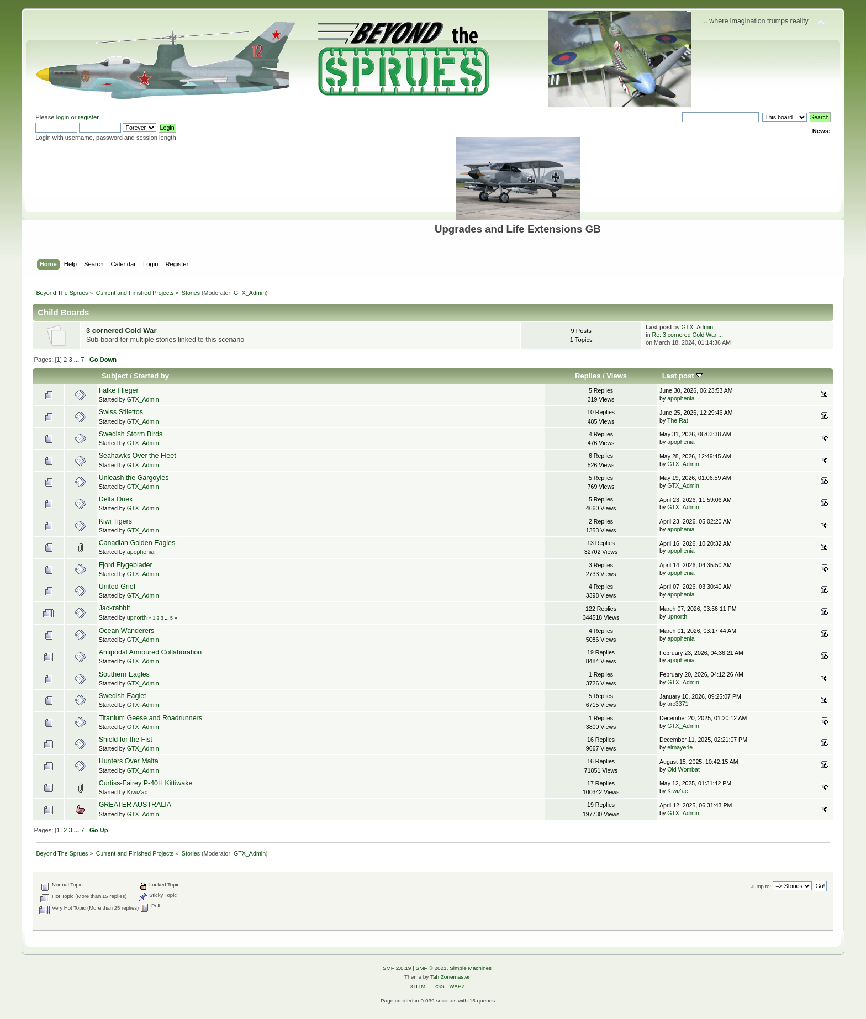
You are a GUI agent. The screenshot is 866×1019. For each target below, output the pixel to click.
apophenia (681, 398)
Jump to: (761, 886)
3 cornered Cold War (121, 330)
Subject (115, 376)
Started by (151, 376)
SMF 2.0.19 (397, 968)
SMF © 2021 (431, 968)
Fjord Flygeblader (125, 565)
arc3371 (677, 703)
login (63, 117)
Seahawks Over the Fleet (137, 456)
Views (616, 376)
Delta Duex (116, 499)
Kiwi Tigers (115, 521)
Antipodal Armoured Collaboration (150, 652)
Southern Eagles (124, 674)
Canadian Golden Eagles (137, 543)
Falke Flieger (119, 390)
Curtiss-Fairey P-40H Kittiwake (146, 783)
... (77, 359)
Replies (587, 376)
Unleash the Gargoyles (134, 478)
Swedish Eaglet (122, 696)
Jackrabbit (114, 608)
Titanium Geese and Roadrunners (150, 718)
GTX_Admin (250, 292)
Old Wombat (683, 769)
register (88, 117)
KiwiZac (137, 792)
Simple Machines (471, 968)
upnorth (137, 617)
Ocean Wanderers (127, 631)
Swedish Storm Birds (131, 434)
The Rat (677, 420)
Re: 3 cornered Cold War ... (688, 334)
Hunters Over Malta (129, 761)
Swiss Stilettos (121, 412)
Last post (682, 376)
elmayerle (680, 747)
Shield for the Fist (125, 739)
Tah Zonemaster (450, 977)
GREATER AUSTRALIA (135, 805)
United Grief (117, 586)
